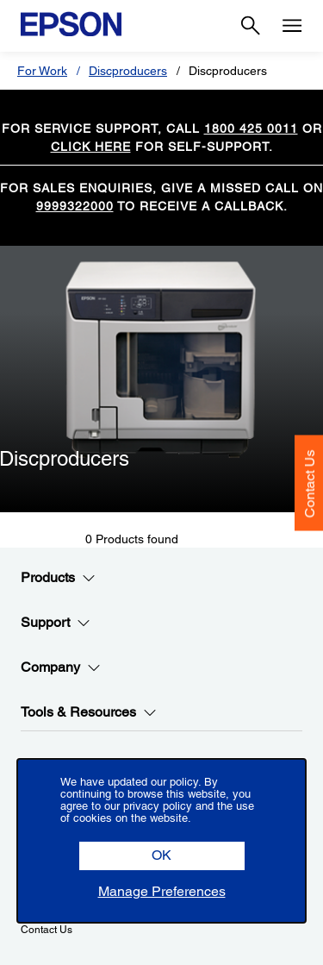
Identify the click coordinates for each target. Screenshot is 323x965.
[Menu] (292, 26)
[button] (162, 856)
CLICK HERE (91, 147)
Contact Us (309, 483)
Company (61, 667)
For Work (42, 71)
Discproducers (128, 71)
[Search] (250, 26)
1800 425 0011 (251, 128)
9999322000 (75, 206)
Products (58, 577)
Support (55, 622)
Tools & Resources (89, 712)
